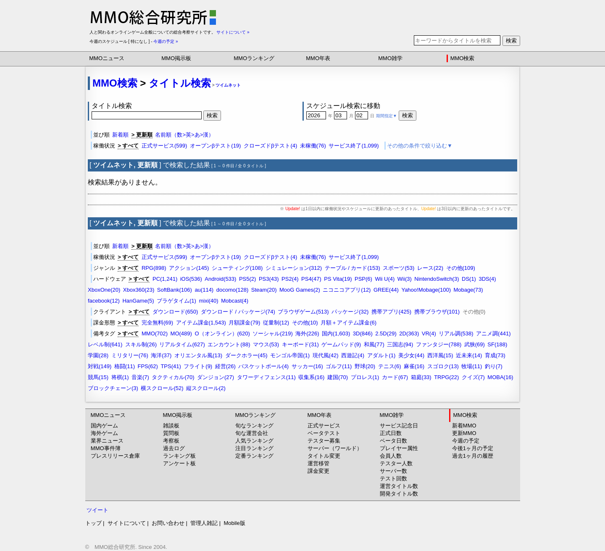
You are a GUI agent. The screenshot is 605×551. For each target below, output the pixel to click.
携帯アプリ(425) (391, 311)
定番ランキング (254, 456)
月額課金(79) (244, 322)
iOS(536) (191, 279)
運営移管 (318, 463)
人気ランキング (254, 441)
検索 (511, 40)
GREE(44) (386, 290)
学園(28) (98, 355)
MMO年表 (318, 58)
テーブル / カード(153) (352, 268)
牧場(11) (471, 366)
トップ (93, 523)
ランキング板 (179, 456)
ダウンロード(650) (175, 311)
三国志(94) (400, 344)
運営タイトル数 (399, 486)
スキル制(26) (141, 344)
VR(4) (429, 333)
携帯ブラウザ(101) (437, 311)
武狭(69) (474, 344)
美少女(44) (411, 355)
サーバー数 (393, 471)
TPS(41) (170, 366)
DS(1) (469, 279)
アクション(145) (189, 268)
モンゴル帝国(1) (290, 355)
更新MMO (464, 433)
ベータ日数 (393, 441)
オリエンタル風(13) (198, 355)
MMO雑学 (390, 58)
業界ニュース (107, 441)
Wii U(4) (385, 279)
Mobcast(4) (234, 301)
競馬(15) (98, 377)
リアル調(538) (456, 333)
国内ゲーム (104, 425)
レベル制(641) (105, 344)
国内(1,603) (336, 333)
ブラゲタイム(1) (176, 301)
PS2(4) (289, 279)
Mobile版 (234, 523)
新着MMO (464, 425)
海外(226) (307, 333)
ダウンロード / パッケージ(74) (238, 311)
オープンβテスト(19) (215, 145)
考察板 (171, 441)
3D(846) (363, 333)
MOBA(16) (500, 377)
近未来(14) (469, 355)
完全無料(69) (157, 322)
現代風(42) (326, 355)
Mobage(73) (468, 290)
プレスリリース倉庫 (115, 456)
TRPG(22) (446, 377)
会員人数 (391, 456)
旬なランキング (254, 425)
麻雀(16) (414, 366)
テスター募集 (324, 441)
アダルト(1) (381, 355)
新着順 (120, 135)
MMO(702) (155, 333)
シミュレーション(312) (294, 268)
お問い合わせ (168, 523)
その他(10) (305, 322)
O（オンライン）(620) (222, 333)
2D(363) (409, 333)
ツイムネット (228, 85)
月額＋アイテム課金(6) (348, 322)
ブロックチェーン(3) (113, 388)
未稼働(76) (313, 145)
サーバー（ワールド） (335, 448)
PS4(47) (311, 279)
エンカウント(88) (229, 344)
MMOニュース (106, 58)
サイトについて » (232, 32)
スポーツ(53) (398, 268)
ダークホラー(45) (246, 355)
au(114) (204, 290)
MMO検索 (462, 58)
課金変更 (318, 471)
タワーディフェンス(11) (266, 377)
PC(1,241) (165, 279)
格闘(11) (124, 366)
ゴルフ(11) (339, 366)
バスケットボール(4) (263, 366)
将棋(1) (120, 377)
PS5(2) (247, 279)
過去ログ (174, 448)
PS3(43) (269, 279)
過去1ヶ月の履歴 (472, 456)
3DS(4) (487, 279)
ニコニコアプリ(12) (347, 290)
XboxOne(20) (104, 290)
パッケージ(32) (349, 311)
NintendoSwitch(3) (436, 279)
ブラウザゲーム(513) (303, 311)
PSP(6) (363, 279)
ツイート (97, 510)
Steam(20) (264, 290)
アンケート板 (179, 463)
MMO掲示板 (176, 58)
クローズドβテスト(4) (270, 145)
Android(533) (220, 279)
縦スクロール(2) (206, 388)
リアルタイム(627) (182, 344)
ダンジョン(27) (215, 377)
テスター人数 (396, 463)
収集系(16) (311, 377)
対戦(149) (99, 366)
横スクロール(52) (162, 388)
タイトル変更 (324, 456)
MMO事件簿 (106, 448)
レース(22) (430, 268)
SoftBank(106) (174, 290)
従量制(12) (276, 322)
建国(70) (337, 377)
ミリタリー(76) (129, 355)
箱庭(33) (421, 377)
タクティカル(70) (173, 377)
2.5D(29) (386, 333)
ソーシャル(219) (272, 333)
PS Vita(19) (338, 279)
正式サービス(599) (164, 145)
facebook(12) (104, 301)
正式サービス (324, 425)
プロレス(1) (365, 377)
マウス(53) (266, 344)
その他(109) (460, 268)
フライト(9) (198, 366)
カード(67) (395, 377)
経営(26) (225, 366)
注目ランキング (254, 448)
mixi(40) (208, 301)
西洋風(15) (440, 355)
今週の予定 (465, 441)
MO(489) (181, 333)
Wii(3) (404, 279)
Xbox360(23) (138, 290)
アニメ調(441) (493, 333)
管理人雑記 (204, 523)
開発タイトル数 (399, 493)
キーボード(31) (300, 344)
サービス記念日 (399, 425)
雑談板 (171, 425)
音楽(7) (140, 377)
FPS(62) (147, 366)
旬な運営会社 (251, 433)
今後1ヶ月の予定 (472, 448)
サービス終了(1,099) (354, 145)
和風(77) (374, 344)
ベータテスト (324, 433)
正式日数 (391, 433)
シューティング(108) (237, 268)
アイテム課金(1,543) (201, 322)
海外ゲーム (104, 433)
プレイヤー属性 (399, 448)
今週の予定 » (165, 41)
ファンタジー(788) (438, 344)
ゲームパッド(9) (341, 344)
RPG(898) (154, 268)
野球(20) (365, 366)
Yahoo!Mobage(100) (426, 290)
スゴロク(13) (443, 366)
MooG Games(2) (299, 290)
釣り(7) (493, 366)
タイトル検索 (180, 83)
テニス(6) (389, 366)
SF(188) (497, 344)
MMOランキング (254, 58)
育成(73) (495, 355)
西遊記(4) (352, 355)
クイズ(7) (473, 377)
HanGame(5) (138, 301)
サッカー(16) (307, 366)
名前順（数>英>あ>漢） (184, 135)
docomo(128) (232, 290)
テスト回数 (393, 478)
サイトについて (127, 523)
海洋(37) (161, 355)
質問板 (171, 433)
